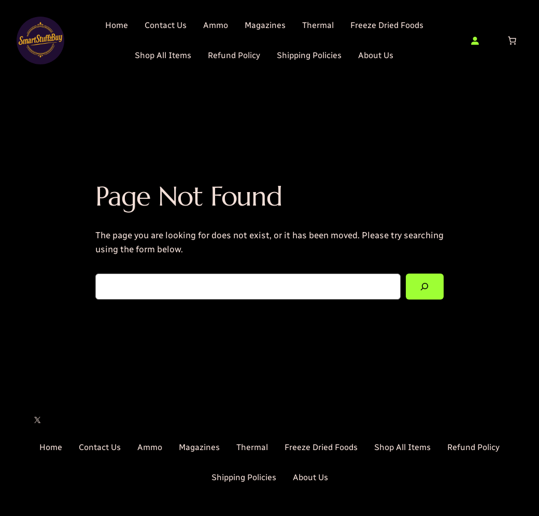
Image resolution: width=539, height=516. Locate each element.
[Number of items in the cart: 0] (512, 40)
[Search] (425, 287)
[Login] (474, 40)
